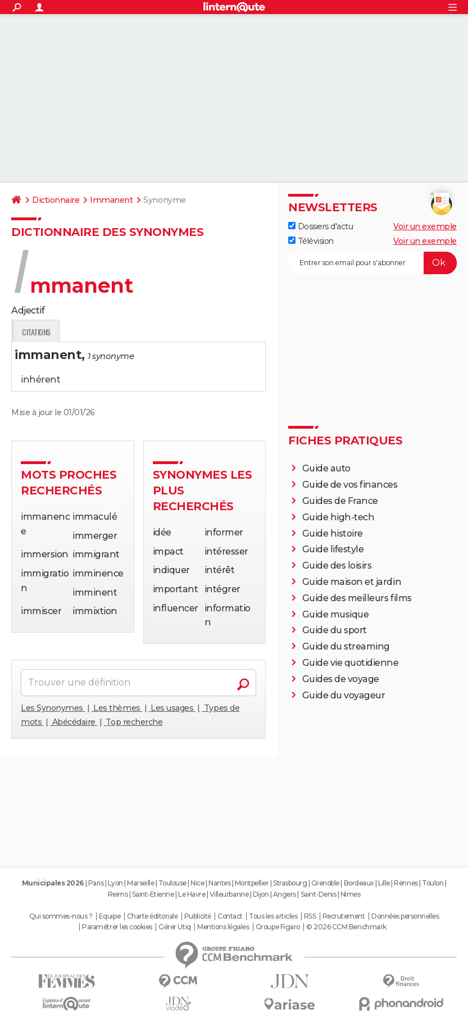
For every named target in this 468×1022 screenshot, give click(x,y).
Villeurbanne (229, 894)
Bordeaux (359, 883)
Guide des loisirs (337, 565)
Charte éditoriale (152, 916)
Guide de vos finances (350, 484)
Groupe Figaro (278, 927)
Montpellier (252, 883)
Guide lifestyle (333, 549)
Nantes (219, 883)
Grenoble (325, 883)
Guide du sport (334, 630)
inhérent (40, 379)
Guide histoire (332, 533)
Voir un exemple (425, 226)
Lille (384, 883)
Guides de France (340, 501)
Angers (284, 894)
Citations (177, 332)
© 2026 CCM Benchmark (346, 927)
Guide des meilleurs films (357, 598)
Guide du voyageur (343, 695)
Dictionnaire (55, 200)
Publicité (197, 916)
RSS (310, 916)
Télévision (311, 241)
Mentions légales (223, 927)
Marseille (140, 883)
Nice (197, 883)
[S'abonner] (372, 263)
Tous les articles (273, 916)
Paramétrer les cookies (117, 927)
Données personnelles (405, 916)
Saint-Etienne (153, 894)
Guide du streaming (346, 646)
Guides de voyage (340, 679)
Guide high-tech (338, 517)
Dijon (261, 894)
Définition (35, 332)
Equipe (109, 916)
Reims (118, 894)
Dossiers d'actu (320, 226)
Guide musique (335, 614)
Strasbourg (290, 883)
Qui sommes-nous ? (61, 916)
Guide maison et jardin (351, 581)
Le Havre (191, 894)
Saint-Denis (319, 894)
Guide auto (326, 468)
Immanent (111, 200)
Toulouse (172, 883)
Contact (230, 916)
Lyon (115, 883)
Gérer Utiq (174, 927)
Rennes (405, 883)
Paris (96, 883)
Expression (127, 332)
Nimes (350, 894)
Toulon (432, 883)
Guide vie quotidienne (350, 662)
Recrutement (343, 916)
